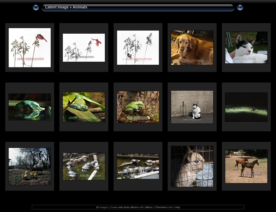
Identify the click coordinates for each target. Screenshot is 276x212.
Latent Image (57, 7)
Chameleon (161, 207)
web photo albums (128, 207)
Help (177, 207)
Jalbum (149, 207)
